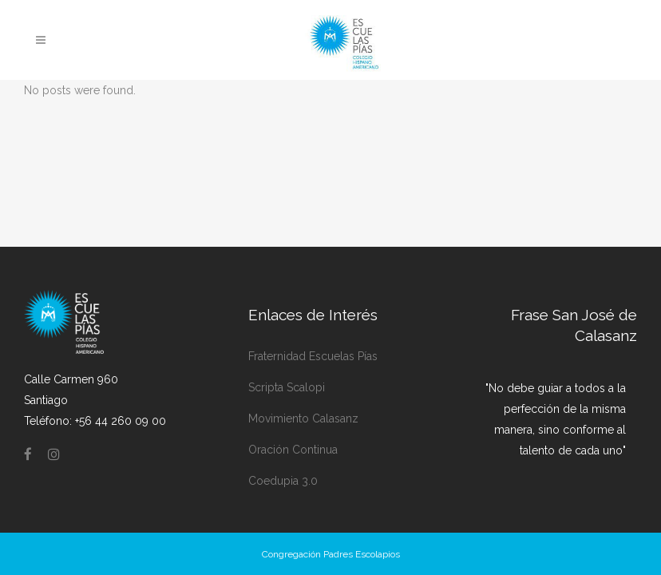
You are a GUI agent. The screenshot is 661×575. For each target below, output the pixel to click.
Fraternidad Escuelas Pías (313, 356)
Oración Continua (293, 449)
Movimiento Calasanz (303, 418)
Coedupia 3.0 (283, 480)
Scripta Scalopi (286, 387)
